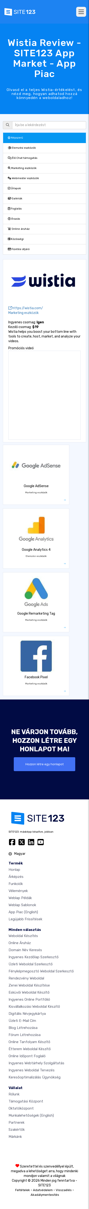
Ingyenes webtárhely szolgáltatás (36, 1063)
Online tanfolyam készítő (29, 1042)
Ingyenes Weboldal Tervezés (32, 1070)
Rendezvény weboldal (26, 978)
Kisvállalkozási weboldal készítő (34, 1006)
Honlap (14, 870)
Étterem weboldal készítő (30, 1049)
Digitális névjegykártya (27, 1014)
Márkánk (15, 1137)
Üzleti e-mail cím (22, 1021)
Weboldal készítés (23, 936)
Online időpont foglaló (27, 1056)
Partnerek (16, 1122)
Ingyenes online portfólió (29, 999)
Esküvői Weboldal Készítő (29, 992)
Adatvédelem (43, 1190)
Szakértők (17, 1129)
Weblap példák (20, 898)
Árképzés (16, 877)
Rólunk (14, 1094)
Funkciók (16, 884)
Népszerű (15, 137)
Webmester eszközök (23, 178)
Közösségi (16, 239)
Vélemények (18, 891)
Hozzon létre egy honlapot (44, 764)
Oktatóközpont (21, 1108)
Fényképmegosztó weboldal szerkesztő (41, 971)
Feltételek (22, 1190)
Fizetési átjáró (19, 249)
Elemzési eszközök (22, 147)
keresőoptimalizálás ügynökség (35, 1077)
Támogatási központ (26, 1101)
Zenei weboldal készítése (29, 985)
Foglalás (15, 208)
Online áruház (19, 228)
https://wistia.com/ (25, 308)
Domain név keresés (25, 950)
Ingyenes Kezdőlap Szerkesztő (34, 957)
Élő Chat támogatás (22, 158)
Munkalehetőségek (31, 1115)
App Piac (23, 912)
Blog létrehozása (23, 1028)
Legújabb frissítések (25, 919)
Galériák (15, 198)
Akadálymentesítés (45, 1195)
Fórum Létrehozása (25, 1035)
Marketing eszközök (22, 168)
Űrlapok (14, 188)
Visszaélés (64, 1190)
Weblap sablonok (22, 905)
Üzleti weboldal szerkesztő (31, 964)
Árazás (14, 218)
